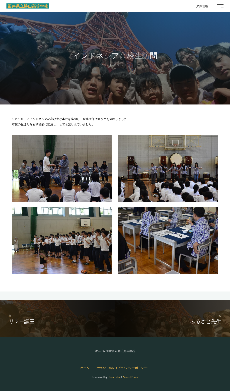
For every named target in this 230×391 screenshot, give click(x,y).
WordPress (130, 377)
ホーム (84, 368)
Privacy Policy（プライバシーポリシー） (123, 368)
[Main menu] (219, 6)
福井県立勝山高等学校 (28, 5)
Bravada (114, 377)
